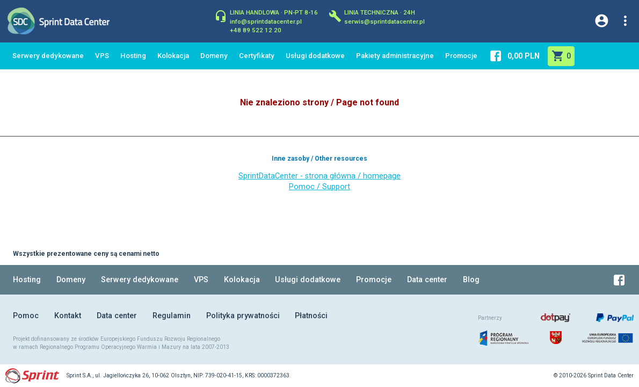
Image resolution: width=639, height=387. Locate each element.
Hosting (133, 56)
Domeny (214, 56)
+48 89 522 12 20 (255, 29)
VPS (102, 56)
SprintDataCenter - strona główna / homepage (319, 176)
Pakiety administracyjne (395, 56)
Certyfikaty (256, 56)
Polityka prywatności (243, 315)
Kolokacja (173, 56)
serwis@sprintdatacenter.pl (384, 21)
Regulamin (172, 315)
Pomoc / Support (319, 186)
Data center (427, 279)
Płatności (311, 315)
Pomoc (26, 315)
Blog (471, 279)
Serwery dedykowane (48, 56)
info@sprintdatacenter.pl (266, 21)
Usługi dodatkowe (315, 56)
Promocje (461, 56)
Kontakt (67, 315)
